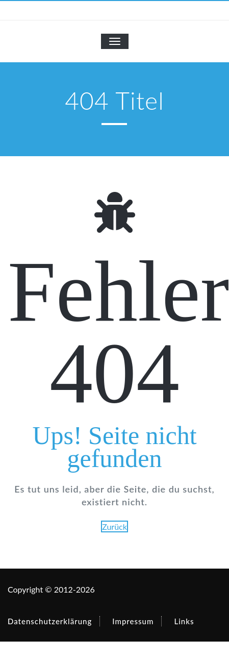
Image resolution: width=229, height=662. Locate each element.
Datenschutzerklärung (50, 621)
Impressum (133, 621)
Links (184, 621)
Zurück (114, 526)
